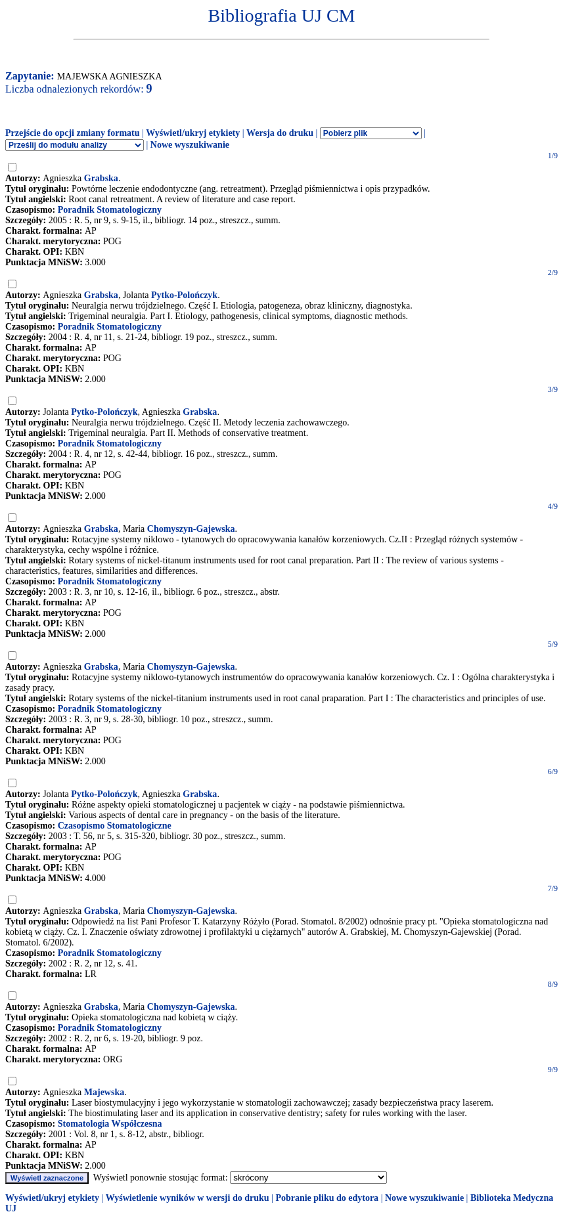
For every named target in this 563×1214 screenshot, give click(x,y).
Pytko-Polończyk (184, 295)
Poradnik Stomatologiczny (110, 210)
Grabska (101, 178)
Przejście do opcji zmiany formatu (72, 133)
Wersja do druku (279, 133)
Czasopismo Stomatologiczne (114, 826)
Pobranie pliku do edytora (326, 1198)
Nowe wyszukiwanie (189, 145)
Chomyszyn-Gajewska (191, 529)
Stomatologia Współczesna (110, 1124)
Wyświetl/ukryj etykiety (193, 133)
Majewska (104, 1092)
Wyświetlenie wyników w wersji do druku (187, 1198)
